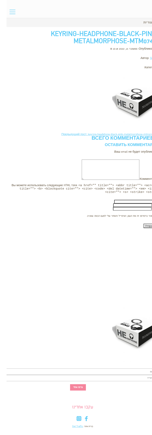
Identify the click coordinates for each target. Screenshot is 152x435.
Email (148, 206)
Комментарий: (142, 179)
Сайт (148, 209)
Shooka (147, 58)
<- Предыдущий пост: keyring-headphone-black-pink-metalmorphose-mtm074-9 (103, 134)
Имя (149, 202)
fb (79, 420)
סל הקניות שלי (142, 13)
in (72, 420)
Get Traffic (71, 427)
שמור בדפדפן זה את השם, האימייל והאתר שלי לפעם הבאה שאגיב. (113, 217)
